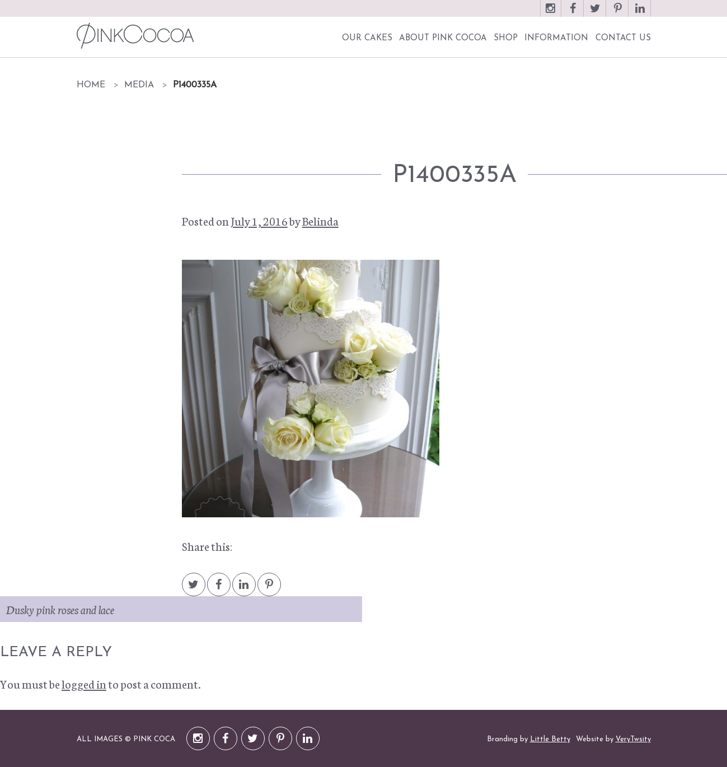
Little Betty (550, 739)
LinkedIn (640, 13)
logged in (84, 683)
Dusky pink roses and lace (60, 609)
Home (91, 85)
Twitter (595, 13)
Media (139, 85)
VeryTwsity (633, 739)
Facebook (573, 13)
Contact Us (623, 38)
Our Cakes (367, 38)
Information (556, 38)
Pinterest (617, 13)
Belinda (320, 220)
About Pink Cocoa (443, 38)
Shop (506, 38)
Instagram (550, 13)
